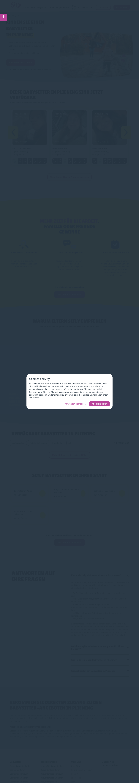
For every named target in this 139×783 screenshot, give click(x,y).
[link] (3, 17)
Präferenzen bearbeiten (75, 404)
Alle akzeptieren (99, 404)
